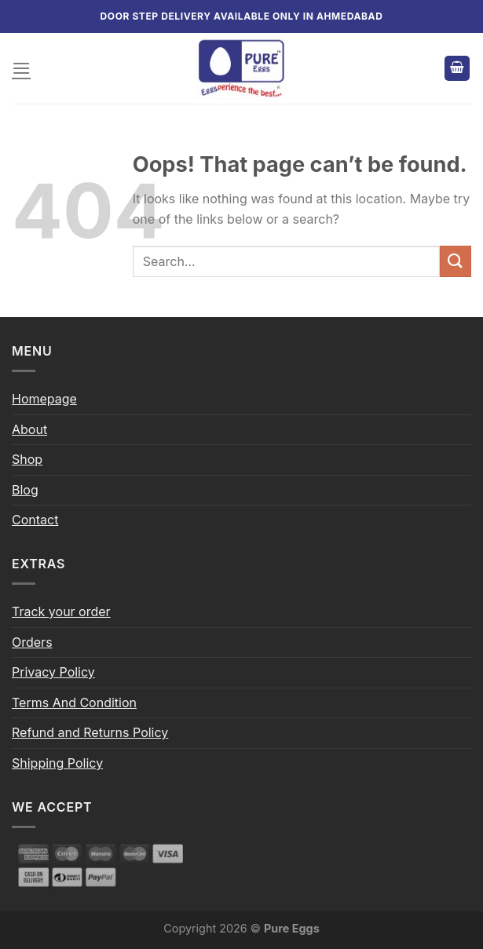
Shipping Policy (57, 763)
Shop (27, 459)
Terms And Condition (74, 702)
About (29, 429)
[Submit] (455, 261)
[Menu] (21, 68)
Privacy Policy (53, 672)
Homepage (44, 399)
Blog (25, 490)
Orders (32, 642)
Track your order (61, 611)
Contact (35, 519)
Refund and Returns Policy (90, 732)
